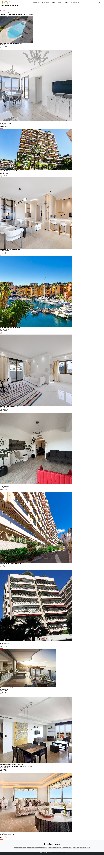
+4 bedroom (67, 2)
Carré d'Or (23, 847)
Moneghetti (75, 847)
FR (99, 2)
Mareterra (17, 847)
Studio (35, 2)
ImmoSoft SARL (45, 852)
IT (102, 2)
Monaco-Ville (69, 847)
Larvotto (62, 847)
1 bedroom (40, 2)
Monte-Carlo (82, 847)
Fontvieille (36, 847)
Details (1, 49)
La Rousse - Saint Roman (53, 847)
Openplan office (75, 2)
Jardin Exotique (43, 847)
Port (88, 847)
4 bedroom (60, 2)
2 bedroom (47, 2)
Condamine (29, 847)
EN (101, 2)
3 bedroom (53, 2)
